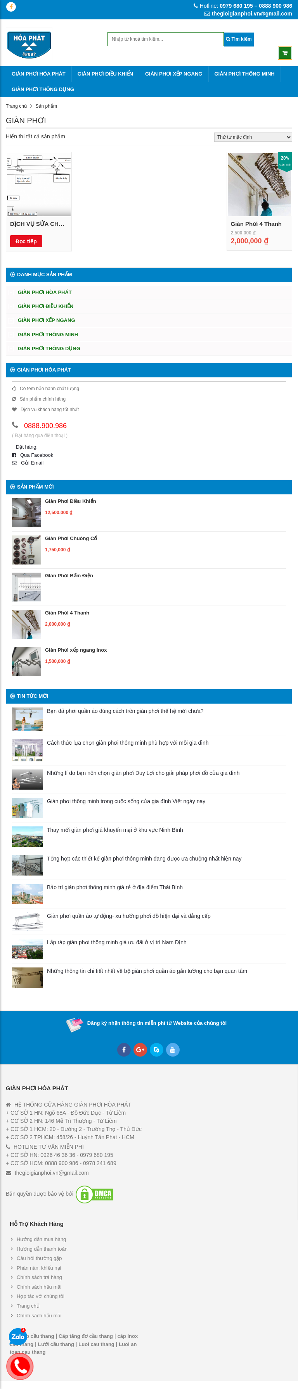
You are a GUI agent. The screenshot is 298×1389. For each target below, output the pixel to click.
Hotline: (243, 6)
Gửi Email (27, 463)
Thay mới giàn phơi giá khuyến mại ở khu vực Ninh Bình (115, 830)
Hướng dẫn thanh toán (42, 1249)
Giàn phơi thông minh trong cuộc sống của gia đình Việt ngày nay (126, 801)
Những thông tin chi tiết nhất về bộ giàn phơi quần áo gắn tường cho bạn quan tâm (147, 971)
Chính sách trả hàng (39, 1277)
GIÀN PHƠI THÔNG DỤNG (43, 89)
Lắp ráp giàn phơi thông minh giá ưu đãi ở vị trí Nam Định (117, 942)
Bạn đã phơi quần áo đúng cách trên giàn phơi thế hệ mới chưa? (125, 711)
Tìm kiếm (239, 39)
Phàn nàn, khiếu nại (39, 1268)
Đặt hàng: (27, 447)
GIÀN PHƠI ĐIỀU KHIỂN (105, 74)
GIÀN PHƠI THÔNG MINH (245, 74)
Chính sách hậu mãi (39, 1287)
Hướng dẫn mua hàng (41, 1239)
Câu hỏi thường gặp (39, 1258)
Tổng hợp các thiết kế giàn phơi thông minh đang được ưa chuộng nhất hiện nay (144, 858)
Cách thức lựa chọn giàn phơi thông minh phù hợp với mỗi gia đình (128, 743)
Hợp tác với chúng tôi (40, 1296)
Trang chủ (16, 106)
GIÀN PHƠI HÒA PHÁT (39, 74)
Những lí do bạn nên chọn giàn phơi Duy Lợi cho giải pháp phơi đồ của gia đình (143, 773)
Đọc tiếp (26, 241)
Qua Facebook (32, 455)
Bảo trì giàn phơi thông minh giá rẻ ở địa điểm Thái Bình (115, 887)
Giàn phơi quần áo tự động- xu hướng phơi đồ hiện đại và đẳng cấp (129, 916)
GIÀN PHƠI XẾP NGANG (174, 74)
